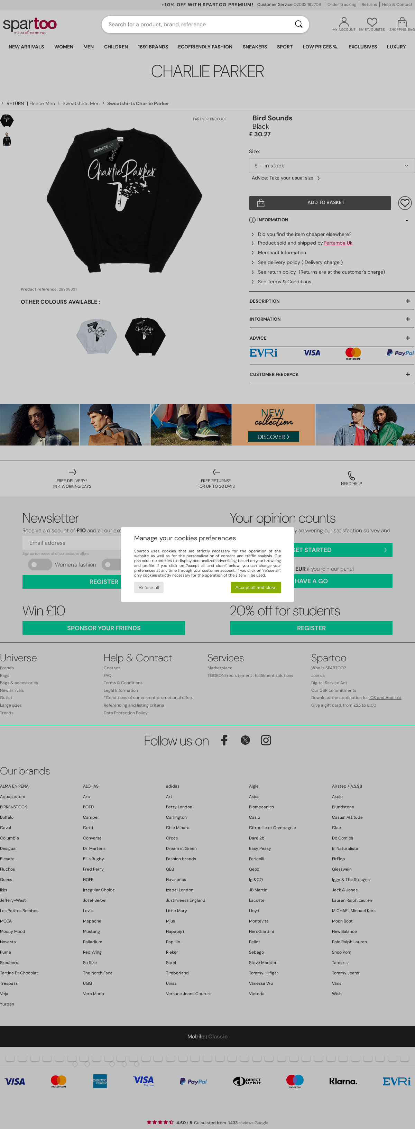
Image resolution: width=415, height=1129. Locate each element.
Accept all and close (256, 587)
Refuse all (149, 587)
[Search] (299, 24)
